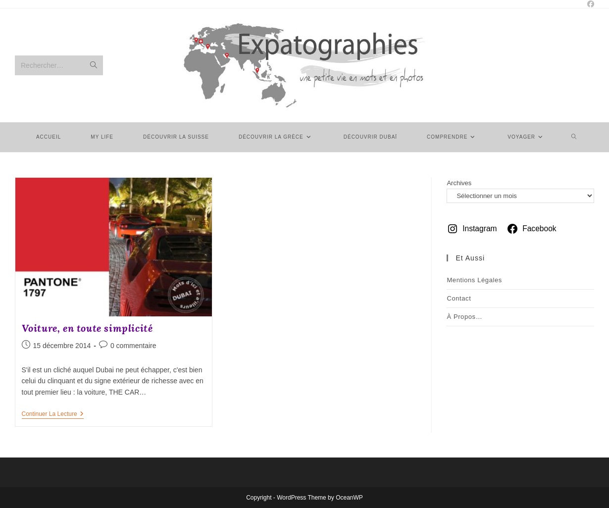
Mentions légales (474, 280)
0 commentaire (133, 346)
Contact (459, 298)
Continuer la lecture (53, 414)
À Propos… (464, 316)
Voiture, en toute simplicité (87, 328)
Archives (459, 183)
